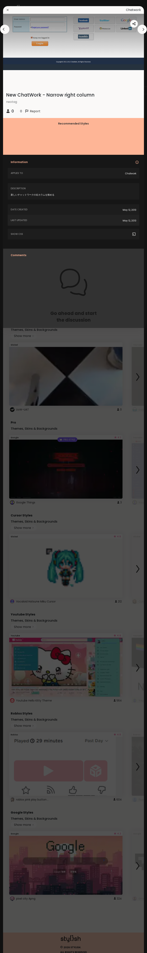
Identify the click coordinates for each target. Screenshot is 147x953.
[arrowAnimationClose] (5, 29)
